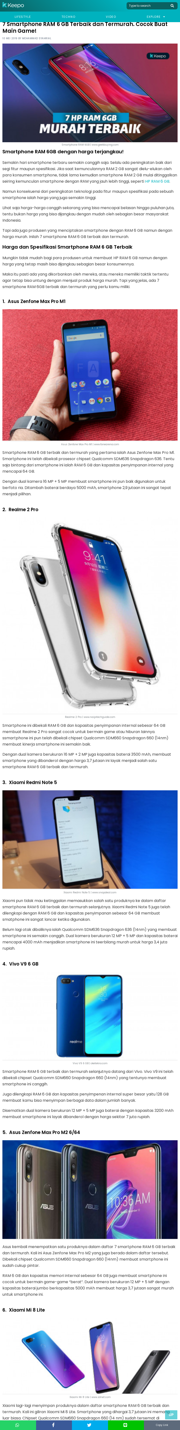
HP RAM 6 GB (157, 181)
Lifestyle (23, 17)
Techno (69, 17)
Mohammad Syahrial (36, 38)
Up (171, 1414)
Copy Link (162, 1425)
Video (111, 17)
